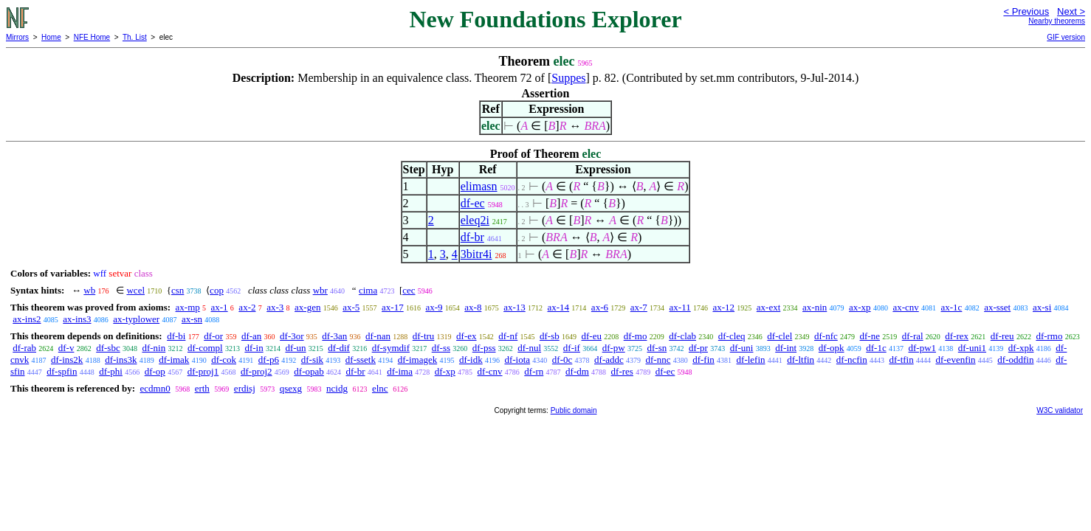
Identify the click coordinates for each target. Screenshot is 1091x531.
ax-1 (219, 307)
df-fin (703, 359)
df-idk (471, 359)
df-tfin (901, 359)
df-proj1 (203, 371)
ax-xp (860, 307)
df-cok (223, 359)
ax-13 (514, 307)
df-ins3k (121, 359)
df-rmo (1049, 335)
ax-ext (768, 307)
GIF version (1066, 37)
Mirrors (17, 37)
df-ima (400, 371)
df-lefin (751, 359)
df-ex (466, 335)
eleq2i (475, 220)
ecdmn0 (155, 388)
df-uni (742, 347)
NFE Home (92, 37)
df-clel (779, 335)
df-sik (312, 359)
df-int (785, 347)
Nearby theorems (1056, 21)
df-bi (176, 335)
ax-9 (433, 307)
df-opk (831, 347)
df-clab (682, 335)
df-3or (292, 335)
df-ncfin (851, 359)
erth (202, 388)
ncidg (337, 388)
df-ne (870, 335)
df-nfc (826, 335)
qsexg (291, 388)
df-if (571, 347)
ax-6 (599, 307)
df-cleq (732, 335)
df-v (66, 347)
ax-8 (472, 307)
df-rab (24, 347)
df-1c (876, 347)
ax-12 (723, 307)
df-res (622, 371)
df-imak (174, 359)
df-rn (533, 371)
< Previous (1026, 11)
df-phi (111, 371)
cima (368, 290)
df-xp (445, 371)
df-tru (424, 335)
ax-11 (680, 307)
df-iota (517, 359)
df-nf (507, 335)
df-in (253, 347)
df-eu (592, 335)
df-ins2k (67, 359)
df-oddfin (1015, 359)
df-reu (1002, 335)
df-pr (698, 347)
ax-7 (638, 307)
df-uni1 (972, 347)
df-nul (529, 347)
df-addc (609, 359)
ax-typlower (136, 318)
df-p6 (268, 359)
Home (51, 37)
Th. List (135, 37)
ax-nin (814, 307)
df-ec (473, 203)
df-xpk (1021, 347)
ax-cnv (905, 307)
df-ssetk (360, 359)
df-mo (635, 335)
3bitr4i (476, 254)
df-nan (377, 335)
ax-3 (274, 307)
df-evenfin (955, 359)
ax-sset (997, 307)
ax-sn (192, 318)
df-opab (308, 371)
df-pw (613, 347)
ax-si (1042, 307)
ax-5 (351, 307)
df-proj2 (256, 371)
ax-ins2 (27, 318)
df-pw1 (922, 347)
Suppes (568, 78)
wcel (135, 290)
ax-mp (188, 307)
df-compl (205, 347)
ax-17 (393, 307)
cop (217, 290)
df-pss (484, 347)
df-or (213, 335)
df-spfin (62, 371)
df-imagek (417, 359)
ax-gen (307, 307)
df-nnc (658, 359)
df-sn (657, 347)
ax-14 (559, 307)
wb (89, 290)
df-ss (441, 347)
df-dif (339, 347)
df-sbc (108, 347)
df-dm (577, 371)
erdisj (244, 388)
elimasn (479, 186)
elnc (380, 388)
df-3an (334, 335)
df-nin (153, 347)
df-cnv (490, 371)
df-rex (956, 335)
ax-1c (952, 307)
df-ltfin (800, 359)
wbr (320, 290)
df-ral (912, 335)
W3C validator (1059, 410)
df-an (251, 335)
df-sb (550, 335)
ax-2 (246, 307)
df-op (155, 371)
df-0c (562, 359)
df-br (472, 237)
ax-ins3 (77, 318)
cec (408, 290)
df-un (295, 347)
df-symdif (391, 347)
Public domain (574, 410)
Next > (1071, 11)
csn (177, 290)
